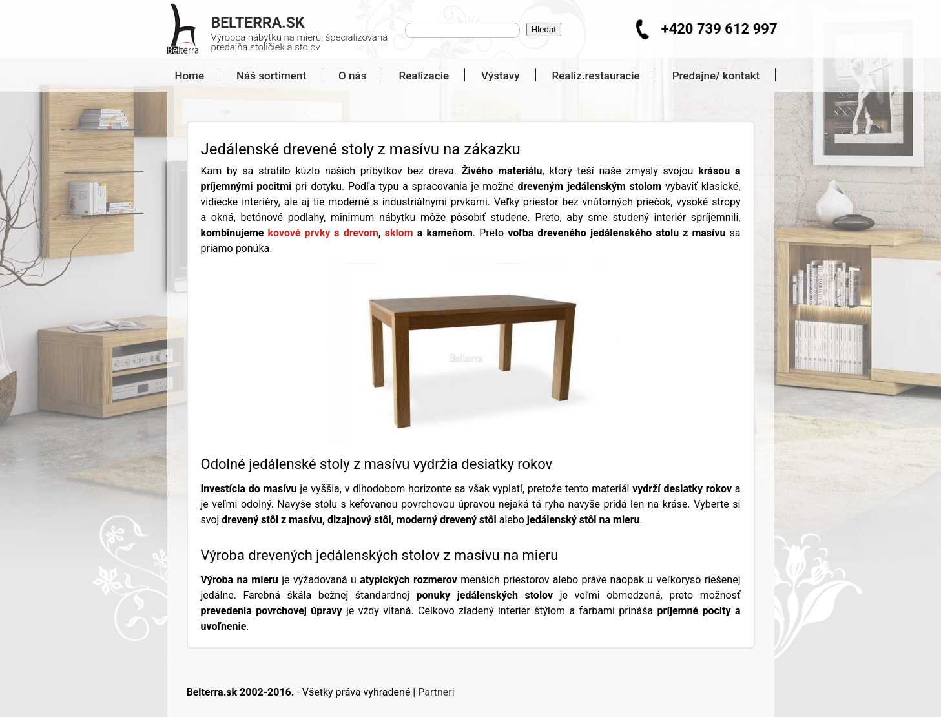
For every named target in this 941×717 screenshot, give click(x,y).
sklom (399, 233)
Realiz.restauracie (596, 75)
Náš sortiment (271, 75)
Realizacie (423, 75)
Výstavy (500, 75)
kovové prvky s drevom (322, 233)
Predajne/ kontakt (716, 75)
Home (184, 75)
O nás (352, 75)
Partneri (436, 692)
